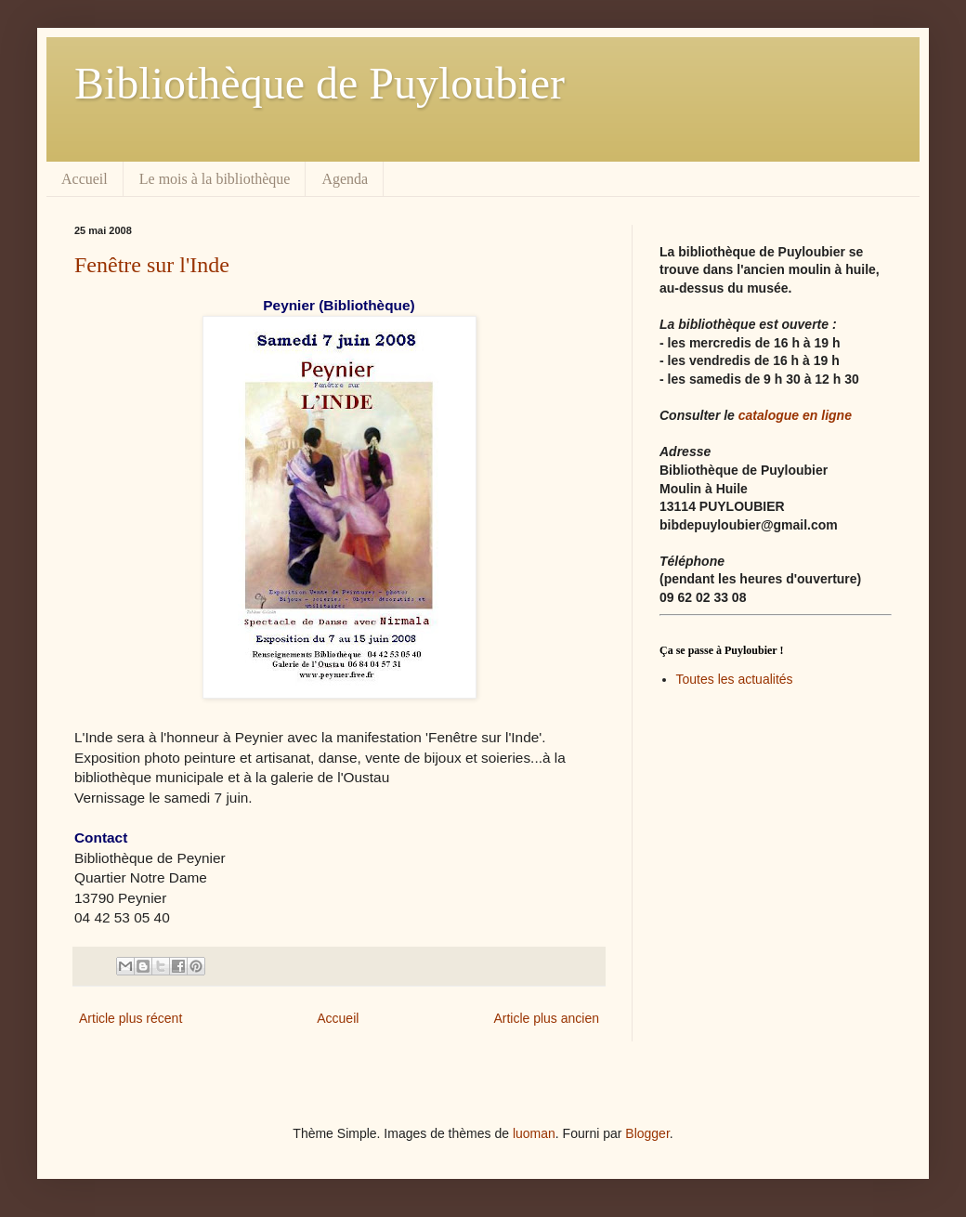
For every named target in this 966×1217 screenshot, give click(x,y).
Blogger (647, 1133)
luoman (534, 1133)
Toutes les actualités (734, 679)
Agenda (344, 179)
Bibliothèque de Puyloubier (319, 83)
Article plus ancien (546, 1018)
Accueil (84, 179)
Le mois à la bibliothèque (215, 179)
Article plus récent (130, 1018)
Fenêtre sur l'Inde (151, 265)
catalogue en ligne (795, 415)
